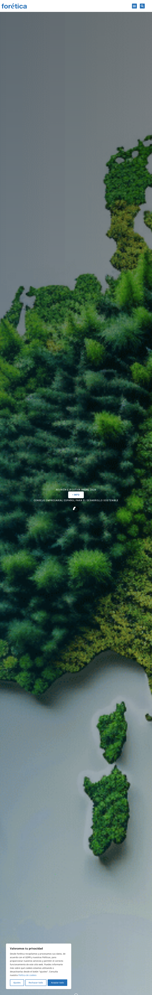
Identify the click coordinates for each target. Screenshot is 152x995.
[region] (38, 966)
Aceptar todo (57, 982)
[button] (134, 6)
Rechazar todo (36, 982)
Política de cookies (27, 975)
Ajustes (17, 982)
